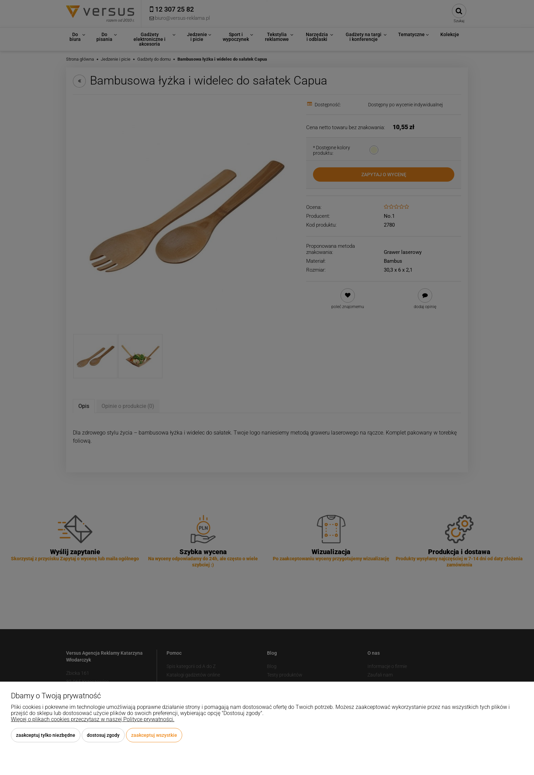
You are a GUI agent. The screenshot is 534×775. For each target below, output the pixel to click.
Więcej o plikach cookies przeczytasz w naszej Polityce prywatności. (92, 719)
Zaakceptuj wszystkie (154, 735)
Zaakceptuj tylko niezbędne (45, 735)
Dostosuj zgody (103, 735)
